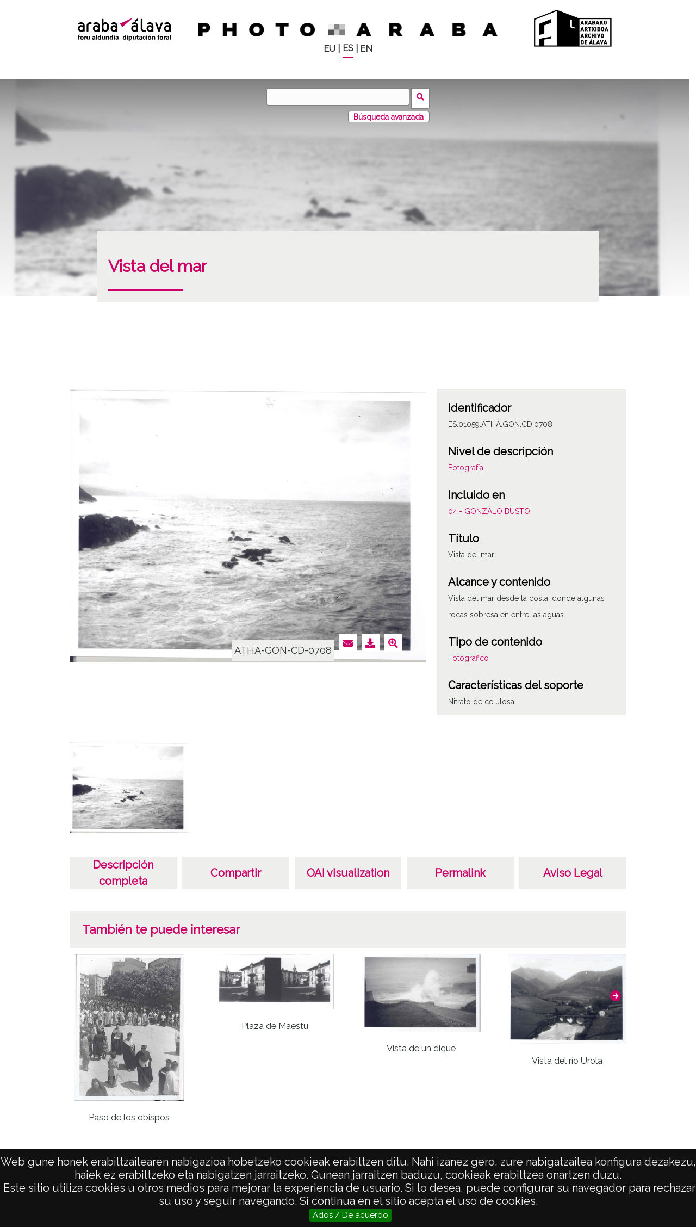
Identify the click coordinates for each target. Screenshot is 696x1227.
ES (348, 48)
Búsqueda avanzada (388, 113)
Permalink (460, 870)
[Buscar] (339, 97)
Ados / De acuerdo (350, 1215)
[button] (615, 992)
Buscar (422, 96)
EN (366, 49)
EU (329, 49)
